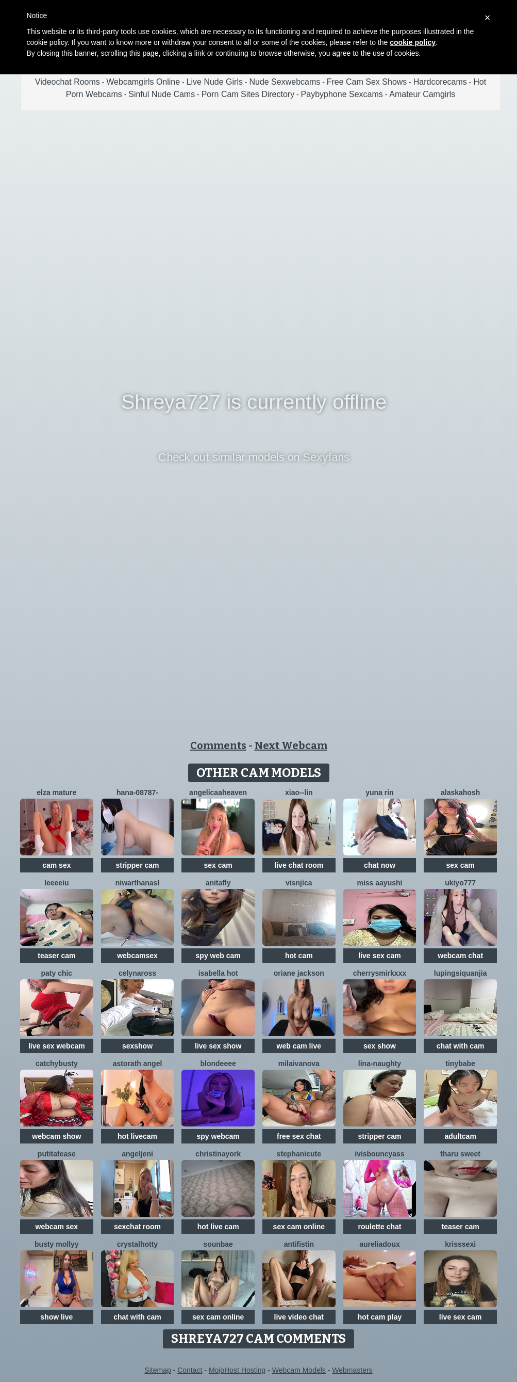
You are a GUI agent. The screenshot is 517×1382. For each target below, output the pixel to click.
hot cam (299, 955)
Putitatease (57, 1154)
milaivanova (299, 1063)
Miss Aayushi (379, 883)
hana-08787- (137, 792)
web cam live (299, 1046)
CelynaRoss (137, 973)
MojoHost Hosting (237, 1370)
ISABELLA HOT (218, 973)
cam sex (56, 865)
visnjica (299, 883)
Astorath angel (137, 1063)
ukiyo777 (460, 883)
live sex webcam (56, 1046)
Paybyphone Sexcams (342, 94)
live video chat (299, 1317)
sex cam (218, 865)
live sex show (218, 1046)
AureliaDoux (379, 1244)
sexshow (137, 1046)
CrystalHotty (137, 1244)
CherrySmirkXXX (380, 973)
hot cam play (380, 1317)
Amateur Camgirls (422, 94)
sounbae (218, 1244)
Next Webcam (291, 745)
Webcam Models (299, 1370)
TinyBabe (460, 1063)
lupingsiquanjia (460, 973)
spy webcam (218, 1136)
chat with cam (461, 1046)
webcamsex (137, 955)
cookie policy (413, 42)
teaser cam (56, 955)
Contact (189, 1370)
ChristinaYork (218, 1154)
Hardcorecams (440, 81)
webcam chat (460, 955)
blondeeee (218, 1063)
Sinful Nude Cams (161, 94)
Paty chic (56, 973)
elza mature (56, 792)
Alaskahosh (460, 792)
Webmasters (352, 1370)
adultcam (460, 1136)
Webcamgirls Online (143, 81)
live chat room (298, 865)
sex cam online (299, 1226)
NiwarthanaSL (137, 883)
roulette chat (379, 1226)
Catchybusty (57, 1063)
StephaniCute (299, 1154)
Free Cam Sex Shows (367, 81)
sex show (379, 1046)
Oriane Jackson (299, 973)
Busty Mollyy (57, 1244)
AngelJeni (137, 1154)
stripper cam (137, 865)
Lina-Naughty (379, 1063)
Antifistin (299, 1244)
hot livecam (137, 1136)
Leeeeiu (56, 883)
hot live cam (218, 1226)
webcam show (56, 1136)
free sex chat (299, 1136)
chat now (379, 865)
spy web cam (218, 955)
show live (56, 1317)
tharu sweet (460, 1154)
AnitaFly (218, 883)
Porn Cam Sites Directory (248, 94)
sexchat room (137, 1226)
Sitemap (157, 1370)
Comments (218, 745)
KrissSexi (460, 1244)
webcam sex (57, 1226)
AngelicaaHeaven (218, 792)
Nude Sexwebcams (284, 81)
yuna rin (379, 792)
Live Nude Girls (215, 81)
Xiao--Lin (299, 792)
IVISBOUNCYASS (380, 1154)
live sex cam (379, 955)
